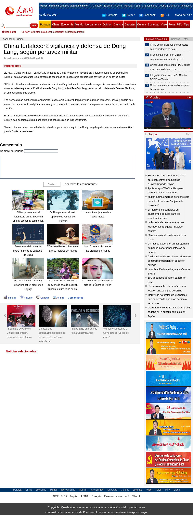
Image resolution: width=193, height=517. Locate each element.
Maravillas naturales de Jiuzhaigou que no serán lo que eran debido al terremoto (167, 299)
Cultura (141, 24)
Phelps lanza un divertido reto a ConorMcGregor (84, 330)
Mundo (79, 24)
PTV (179, 24)
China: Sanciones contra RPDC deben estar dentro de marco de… (170, 67)
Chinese (97, 5)
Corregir (42, 297)
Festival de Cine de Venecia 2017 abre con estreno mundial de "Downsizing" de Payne (167, 179)
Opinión (107, 24)
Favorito (26, 297)
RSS (165, 15)
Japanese (152, 5)
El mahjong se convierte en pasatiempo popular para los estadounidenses (164, 214)
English (108, 5)
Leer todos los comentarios (79, 184)
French (118, 5)
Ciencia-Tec (97, 489)
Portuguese (186, 5)
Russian (128, 5)
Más (189, 97)
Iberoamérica (93, 24)
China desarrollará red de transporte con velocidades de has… (169, 47)
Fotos (171, 24)
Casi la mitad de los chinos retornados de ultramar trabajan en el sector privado (169, 260)
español (7, 38)
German (173, 5)
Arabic (163, 5)
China (55, 24)
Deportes (130, 24)
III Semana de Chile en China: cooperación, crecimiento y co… (167, 57)
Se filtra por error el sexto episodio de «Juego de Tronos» (63, 216)
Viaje (164, 24)
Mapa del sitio (183, 15)
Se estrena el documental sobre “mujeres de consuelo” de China (28, 250)
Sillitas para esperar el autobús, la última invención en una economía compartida (28, 216)
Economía (67, 24)
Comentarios (75, 297)
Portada (45, 24)
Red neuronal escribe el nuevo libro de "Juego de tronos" (116, 333)
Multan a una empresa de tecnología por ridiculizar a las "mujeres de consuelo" (168, 201)
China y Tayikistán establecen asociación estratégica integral (53, 32)
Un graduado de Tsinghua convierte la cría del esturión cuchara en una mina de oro (63, 284)
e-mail (58, 297)
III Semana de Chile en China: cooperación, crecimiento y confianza (19, 333)
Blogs (177, 489)
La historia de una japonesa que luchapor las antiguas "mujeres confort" (166, 226)
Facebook (147, 15)
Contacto (109, 15)
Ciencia (118, 24)
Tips (186, 24)
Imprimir (10, 297)
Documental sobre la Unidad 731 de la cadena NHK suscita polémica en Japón (169, 312)
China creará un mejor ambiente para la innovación (169, 87)
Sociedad (153, 24)
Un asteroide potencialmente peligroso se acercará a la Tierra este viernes (52, 335)
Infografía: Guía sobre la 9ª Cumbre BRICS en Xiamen (168, 77)
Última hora (8, 32)
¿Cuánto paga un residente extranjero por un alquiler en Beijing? (28, 284)
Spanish (139, 5)
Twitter (128, 15)
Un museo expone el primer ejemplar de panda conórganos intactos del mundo (169, 248)
